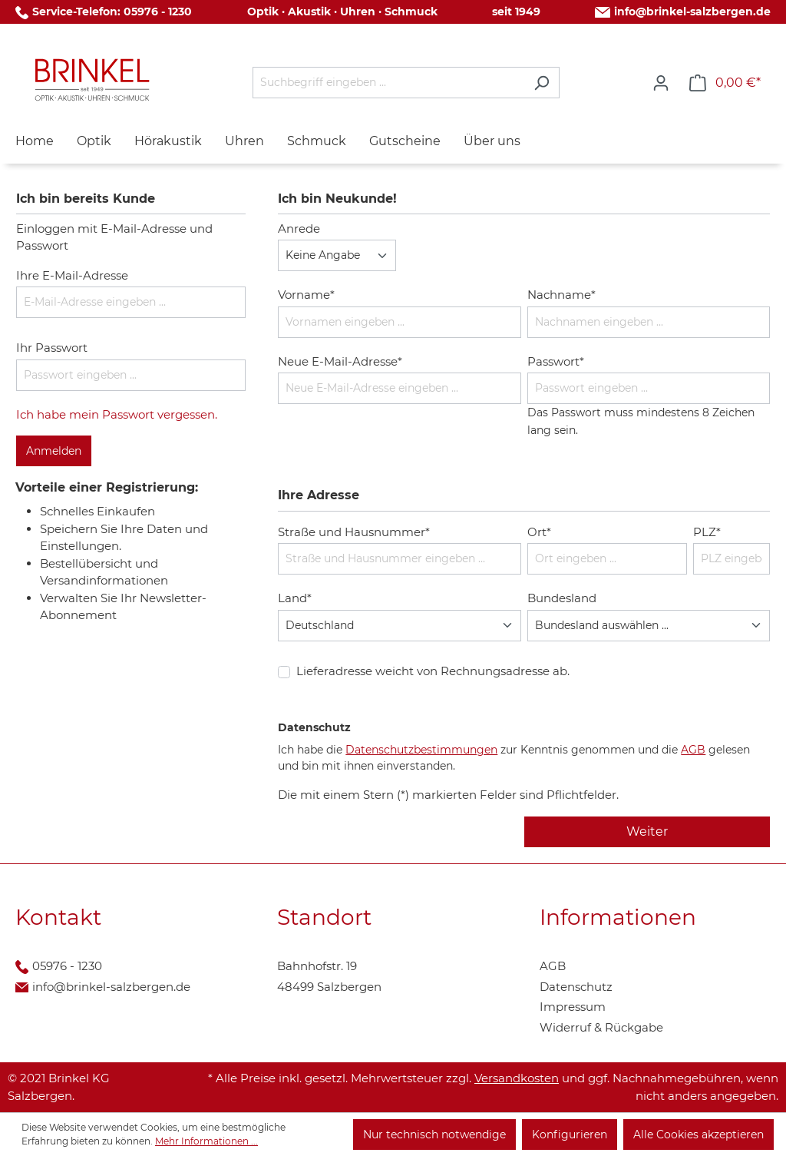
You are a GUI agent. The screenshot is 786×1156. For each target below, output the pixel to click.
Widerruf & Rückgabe (601, 1027)
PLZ (707, 532)
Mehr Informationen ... (206, 1141)
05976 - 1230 (158, 11)
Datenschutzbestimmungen (421, 750)
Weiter (647, 831)
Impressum (573, 1006)
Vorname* (306, 294)
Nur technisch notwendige (434, 1134)
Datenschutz (576, 986)
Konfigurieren (569, 1134)
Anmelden (53, 451)
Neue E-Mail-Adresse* (340, 361)
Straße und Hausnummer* (354, 532)
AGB (693, 750)
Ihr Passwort (52, 347)
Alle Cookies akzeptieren (698, 1134)
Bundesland (561, 598)
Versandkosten (516, 1078)
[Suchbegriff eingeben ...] (388, 82)
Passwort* (555, 361)
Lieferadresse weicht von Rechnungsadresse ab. (433, 671)
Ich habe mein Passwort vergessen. (116, 414)
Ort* (539, 532)
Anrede (299, 228)
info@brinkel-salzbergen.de (692, 11)
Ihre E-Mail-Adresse (72, 275)
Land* (295, 598)
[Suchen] (541, 82)
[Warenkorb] (725, 83)
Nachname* (561, 294)
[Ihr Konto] (660, 83)
